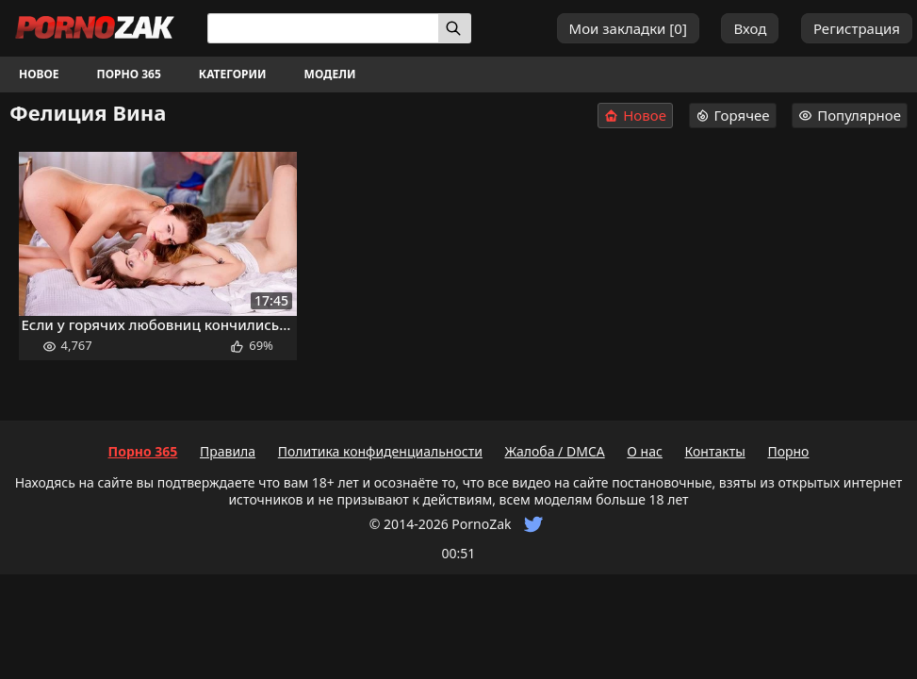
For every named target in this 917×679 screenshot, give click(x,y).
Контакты (715, 451)
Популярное (849, 115)
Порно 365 (129, 74)
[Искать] (454, 28)
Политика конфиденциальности (380, 451)
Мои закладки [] (628, 28)
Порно (788, 451)
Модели (330, 74)
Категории (233, 74)
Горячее (733, 115)
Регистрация (856, 28)
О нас (645, 451)
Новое (39, 74)
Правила (227, 451)
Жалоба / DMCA (554, 451)
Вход (749, 28)
